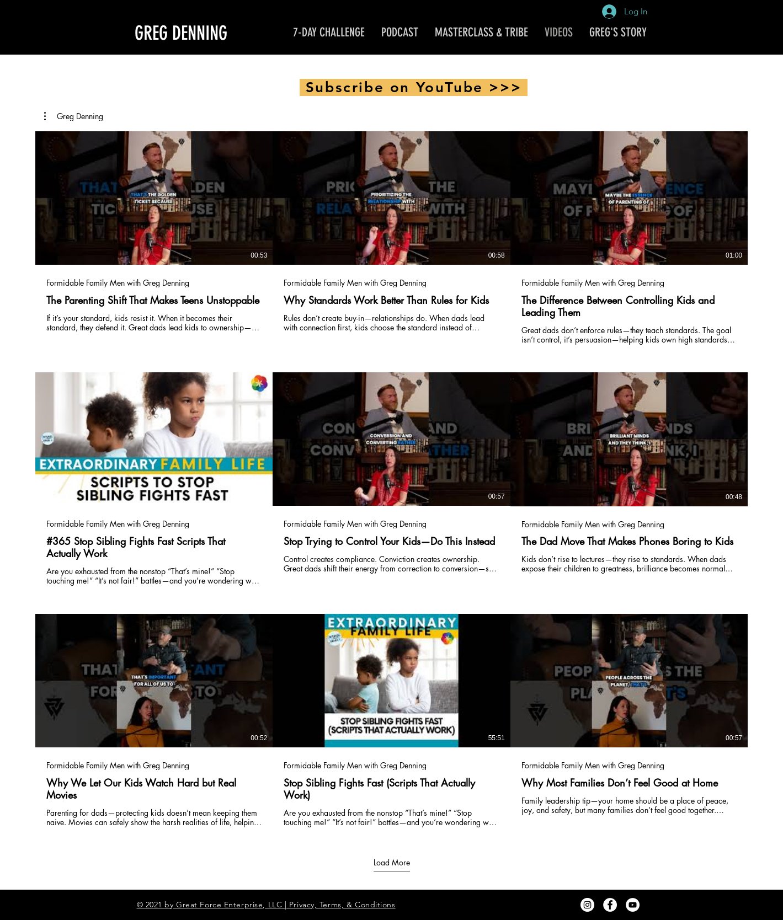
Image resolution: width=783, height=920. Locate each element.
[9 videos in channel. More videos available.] (391, 479)
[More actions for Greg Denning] (73, 116)
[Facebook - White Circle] (610, 905)
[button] (73, 116)
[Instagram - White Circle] (587, 905)
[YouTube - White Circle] (633, 905)
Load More (392, 862)
